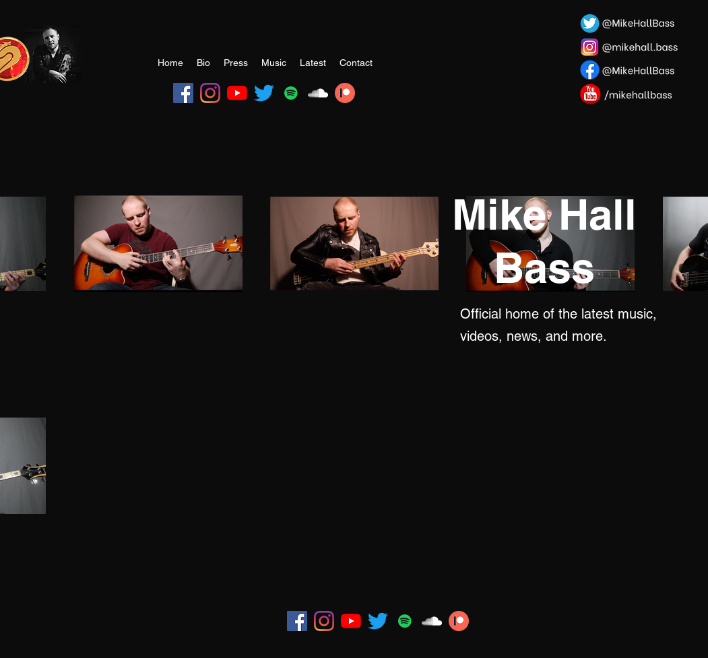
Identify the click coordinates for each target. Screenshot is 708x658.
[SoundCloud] (318, 93)
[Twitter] (264, 93)
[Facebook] (183, 93)
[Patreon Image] (345, 93)
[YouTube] (237, 93)
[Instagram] (210, 93)
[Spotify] (291, 93)
